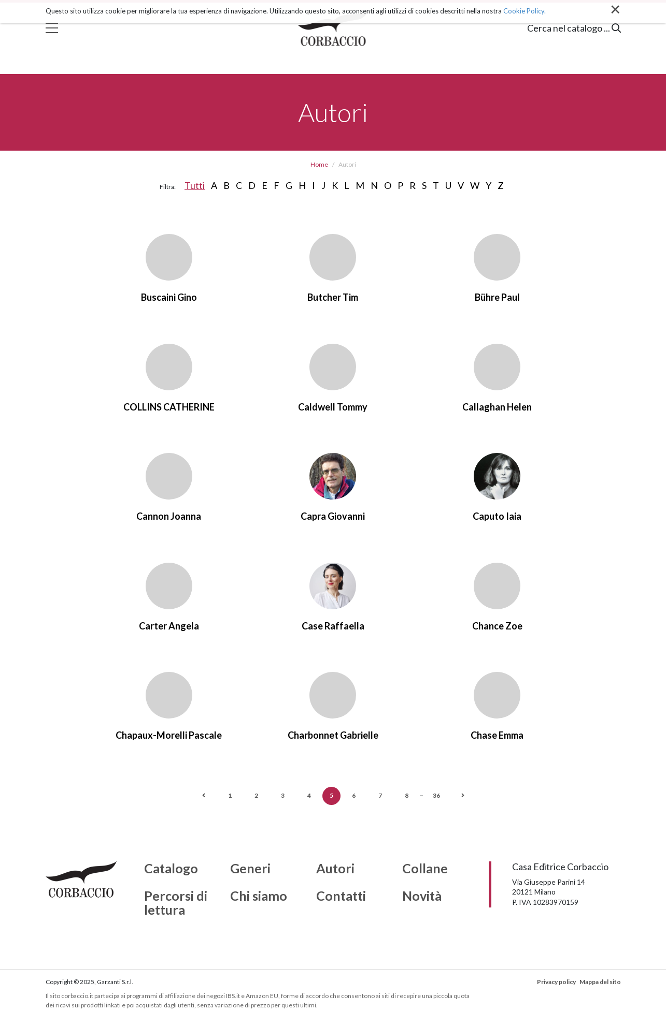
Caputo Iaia (497, 516)
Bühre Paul (497, 297)
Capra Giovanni (333, 516)
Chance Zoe (497, 626)
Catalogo (171, 868)
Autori (335, 868)
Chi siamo (258, 896)
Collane (425, 868)
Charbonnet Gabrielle (333, 735)
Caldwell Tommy (332, 407)
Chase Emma (497, 735)
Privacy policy (556, 982)
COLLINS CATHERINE (169, 407)
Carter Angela (169, 626)
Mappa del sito (600, 982)
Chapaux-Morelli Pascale (169, 735)
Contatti (341, 896)
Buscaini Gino (169, 297)
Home (319, 164)
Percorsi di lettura (175, 903)
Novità (422, 896)
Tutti (195, 185)
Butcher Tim (332, 297)
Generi (250, 868)
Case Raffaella (333, 626)
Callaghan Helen (497, 407)
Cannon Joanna (168, 516)
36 (436, 795)
